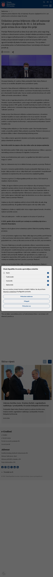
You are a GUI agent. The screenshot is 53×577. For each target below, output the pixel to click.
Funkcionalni (10, 277)
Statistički (9, 281)
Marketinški (9, 285)
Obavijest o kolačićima (10, 291)
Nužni (8, 273)
